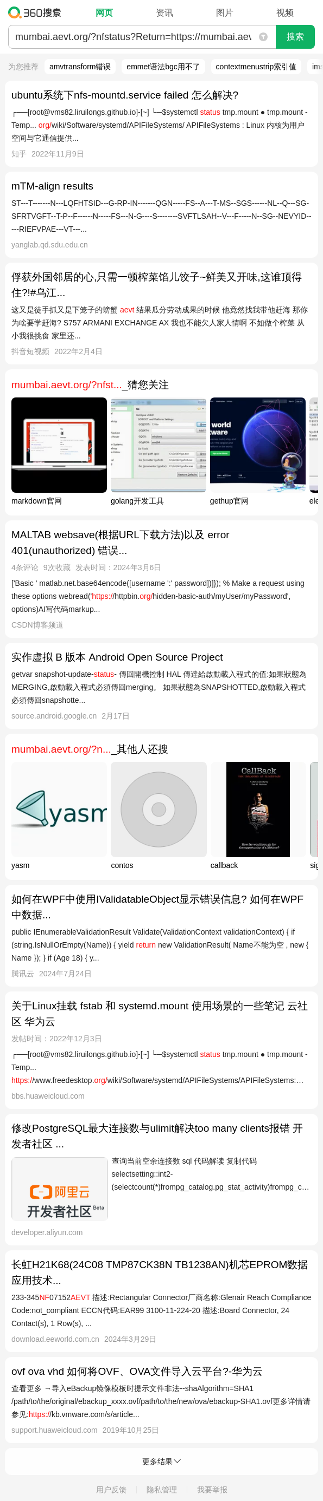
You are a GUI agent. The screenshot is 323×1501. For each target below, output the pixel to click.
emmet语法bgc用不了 (163, 66)
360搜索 (37, 12)
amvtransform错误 (80, 66)
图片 (224, 12)
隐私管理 (162, 1489)
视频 (285, 12)
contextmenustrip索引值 (256, 66)
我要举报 (212, 1489)
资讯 (164, 12)
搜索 (295, 36)
